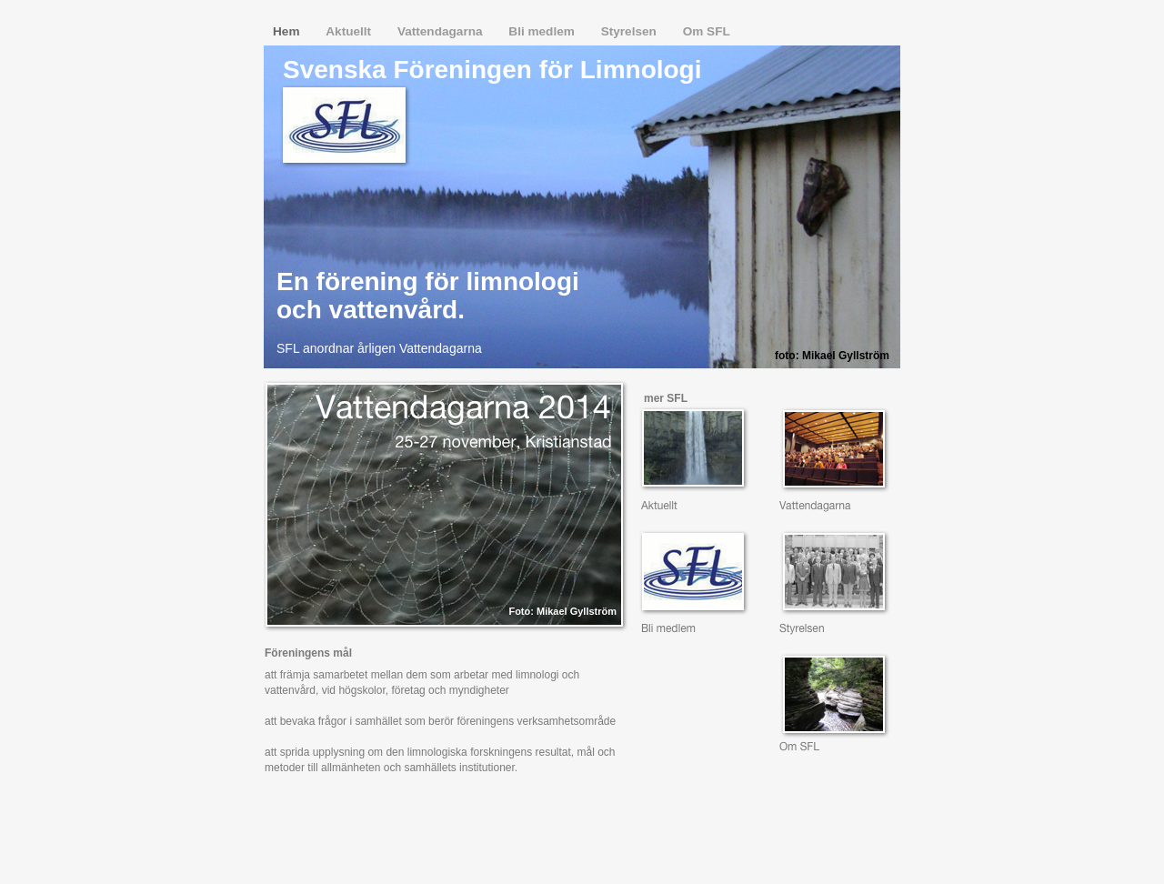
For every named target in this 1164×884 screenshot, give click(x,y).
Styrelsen (630, 31)
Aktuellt (350, 31)
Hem (288, 31)
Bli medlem (542, 31)
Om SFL (706, 31)
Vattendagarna (441, 31)
